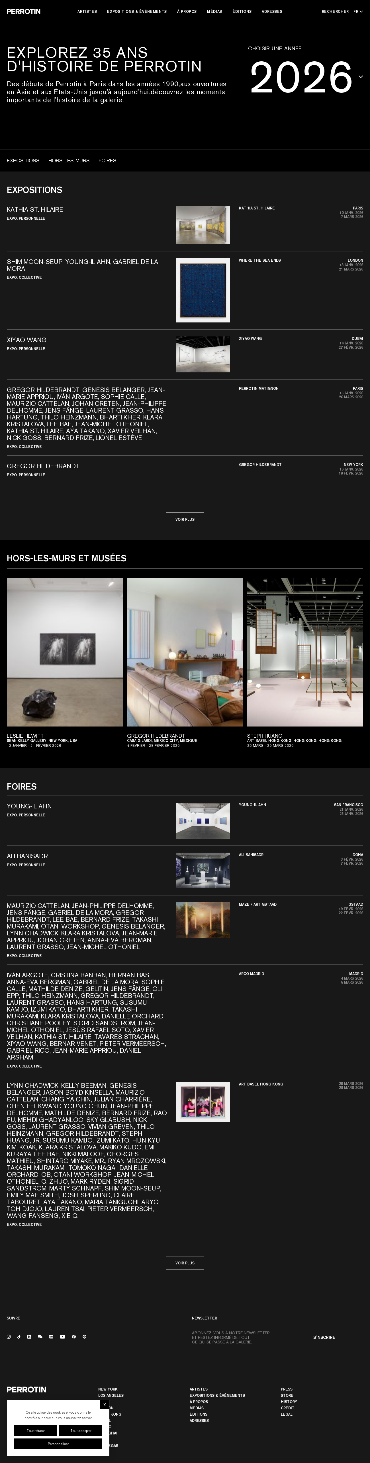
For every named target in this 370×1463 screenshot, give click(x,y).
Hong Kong (109, 1414)
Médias (214, 11)
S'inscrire (324, 1337)
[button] (185, 225)
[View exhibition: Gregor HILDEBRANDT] (185, 666)
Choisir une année (275, 48)
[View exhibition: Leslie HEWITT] (65, 666)
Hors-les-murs (68, 160)
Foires (107, 160)
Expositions (23, 160)
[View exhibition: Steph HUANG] (305, 666)
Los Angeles (111, 1395)
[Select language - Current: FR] (357, 11)
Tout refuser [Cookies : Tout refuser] (35, 1430)
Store (287, 1395)
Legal (287, 1414)
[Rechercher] (335, 11)
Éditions (242, 11)
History (289, 1401)
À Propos (187, 11)
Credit (288, 1408)
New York (108, 1389)
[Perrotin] (23, 11)
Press (287, 1389)
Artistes (87, 11)
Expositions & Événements (137, 11)
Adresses (272, 11)
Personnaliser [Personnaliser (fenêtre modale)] (58, 1444)
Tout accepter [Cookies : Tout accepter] (80, 1430)
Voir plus (185, 519)
